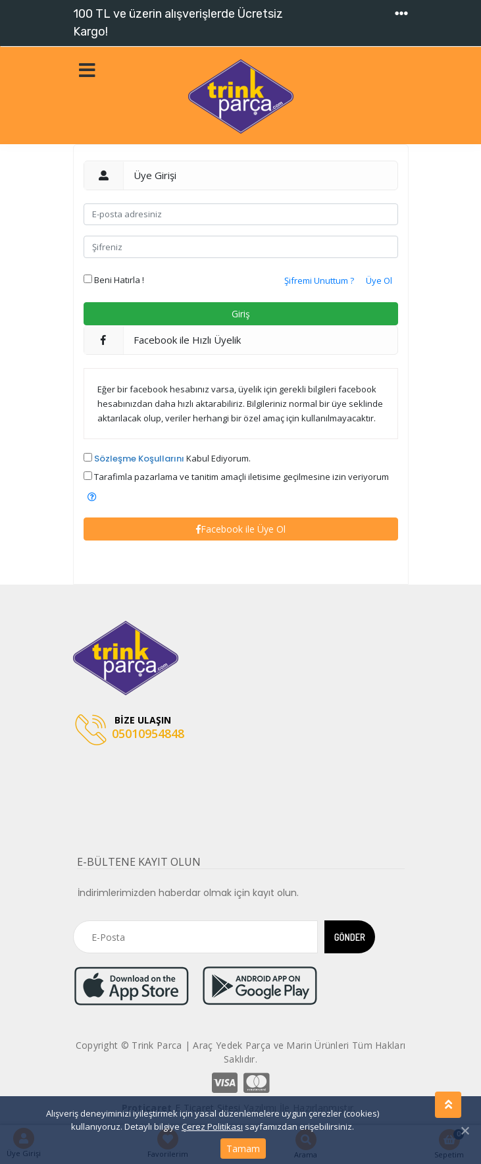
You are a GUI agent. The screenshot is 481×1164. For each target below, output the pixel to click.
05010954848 (129, 730)
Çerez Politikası (212, 1126)
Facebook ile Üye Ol (241, 529)
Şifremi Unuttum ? (319, 280)
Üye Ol (379, 280)
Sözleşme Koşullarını (139, 458)
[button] (92, 497)
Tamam (243, 1148)
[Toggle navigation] (401, 14)
